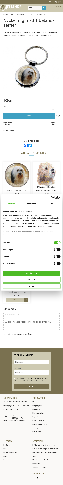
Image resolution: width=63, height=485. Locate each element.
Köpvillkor (36, 417)
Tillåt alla (31, 273)
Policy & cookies (38, 421)
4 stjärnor (12, 314)
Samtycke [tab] (11, 204)
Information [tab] (31, 204)
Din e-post (17, 358)
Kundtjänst (36, 409)
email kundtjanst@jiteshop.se (14, 420)
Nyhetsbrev (36, 432)
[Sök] (44, 8)
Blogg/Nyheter (37, 406)
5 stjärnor (14, 314)
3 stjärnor (10, 314)
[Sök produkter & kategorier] (35, 7)
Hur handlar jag (38, 413)
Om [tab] (51, 204)
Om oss (35, 428)
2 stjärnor (8, 314)
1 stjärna (6, 314)
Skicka (31, 386)
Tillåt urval (31, 280)
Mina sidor (36, 402)
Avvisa (31, 286)
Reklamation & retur (39, 424)
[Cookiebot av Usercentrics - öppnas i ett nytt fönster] (50, 197)
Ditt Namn (17, 368)
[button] (4, 2)
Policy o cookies (40, 381)
